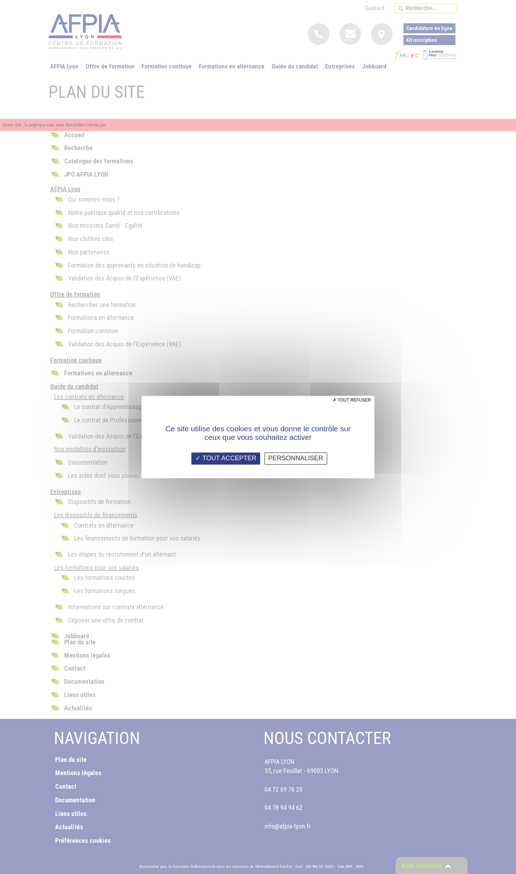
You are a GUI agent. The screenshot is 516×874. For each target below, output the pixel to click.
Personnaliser (295, 458)
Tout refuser (352, 400)
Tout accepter (225, 458)
